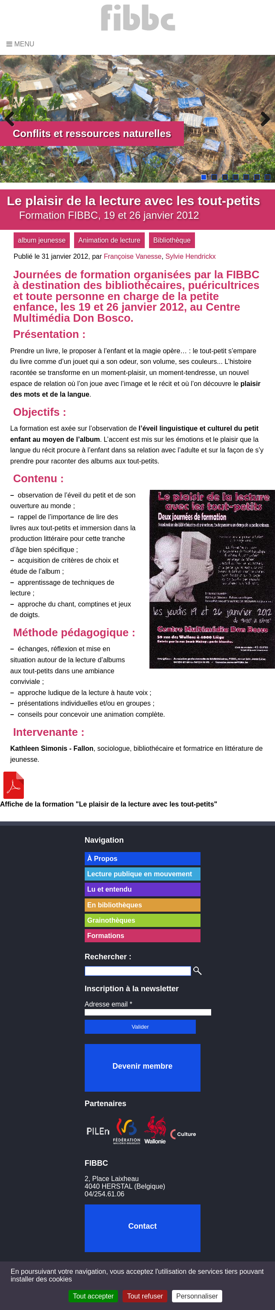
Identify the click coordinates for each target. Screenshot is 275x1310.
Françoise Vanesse (133, 256)
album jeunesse (42, 240)
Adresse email (108, 1004)
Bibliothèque (172, 240)
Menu (20, 44)
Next (262, 118)
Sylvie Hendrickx (190, 256)
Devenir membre (142, 1066)
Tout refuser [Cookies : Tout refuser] (145, 1296)
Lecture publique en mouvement (139, 874)
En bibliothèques (114, 905)
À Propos (102, 858)
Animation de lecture (109, 240)
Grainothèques (111, 920)
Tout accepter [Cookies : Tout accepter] (93, 1296)
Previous (12, 118)
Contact (142, 1226)
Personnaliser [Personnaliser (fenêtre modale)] (197, 1296)
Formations (105, 935)
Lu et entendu (109, 889)
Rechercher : (108, 956)
